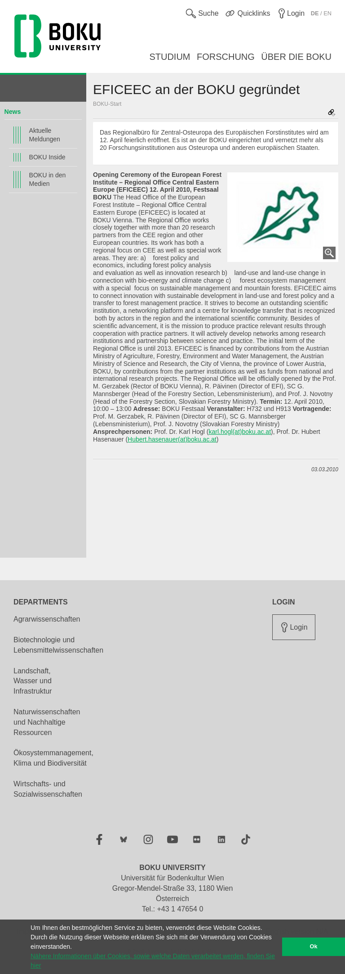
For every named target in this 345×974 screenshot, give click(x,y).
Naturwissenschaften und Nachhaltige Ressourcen (46, 722)
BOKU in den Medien (47, 179)
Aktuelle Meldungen (44, 135)
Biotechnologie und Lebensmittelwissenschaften (58, 645)
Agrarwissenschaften (46, 619)
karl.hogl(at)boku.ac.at (240, 431)
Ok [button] (314, 946)
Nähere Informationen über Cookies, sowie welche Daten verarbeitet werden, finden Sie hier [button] (153, 960)
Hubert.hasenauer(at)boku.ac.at (172, 439)
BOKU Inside (47, 157)
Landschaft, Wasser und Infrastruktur (32, 681)
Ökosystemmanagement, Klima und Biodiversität (53, 758)
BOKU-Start (107, 104)
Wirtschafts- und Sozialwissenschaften (47, 789)
